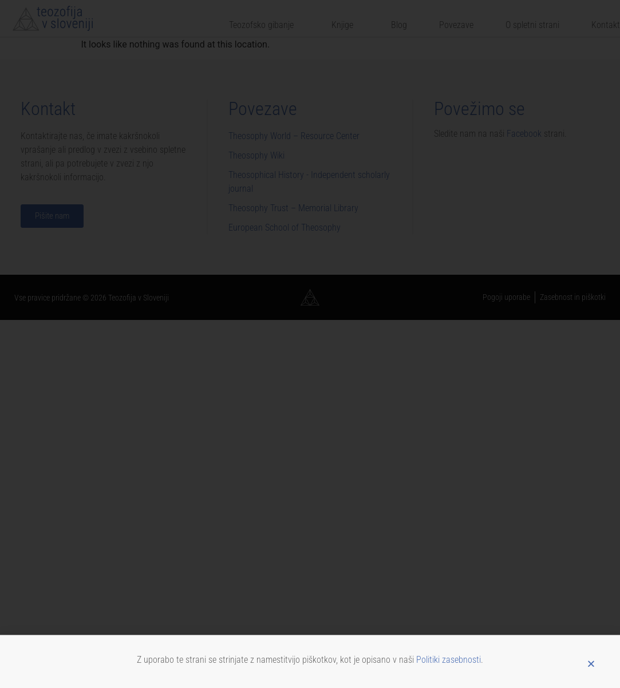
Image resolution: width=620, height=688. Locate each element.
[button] (591, 666)
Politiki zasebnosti (448, 662)
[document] (310, 344)
